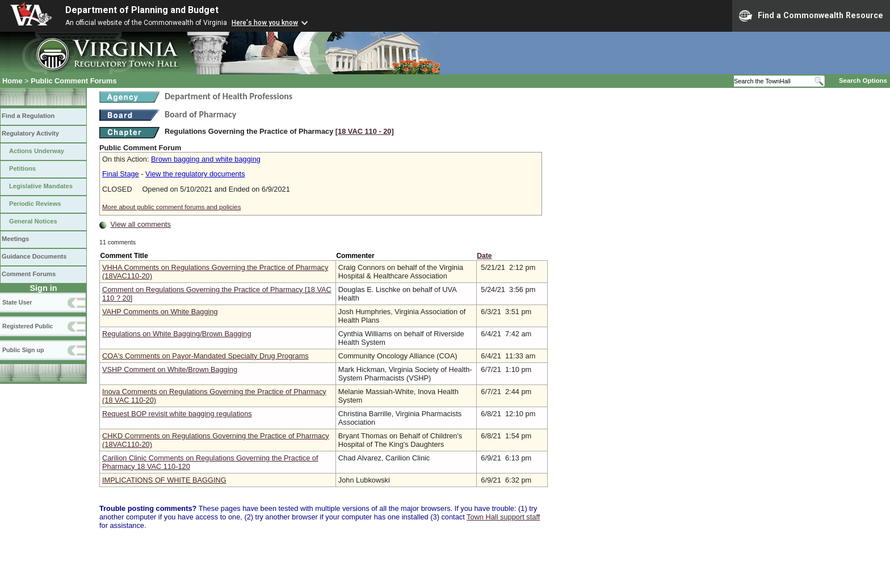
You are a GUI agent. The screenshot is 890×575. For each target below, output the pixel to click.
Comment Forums (29, 273)
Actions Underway (36, 150)
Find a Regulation (28, 115)
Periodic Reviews (35, 203)
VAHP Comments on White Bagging (160, 311)
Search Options (863, 80)
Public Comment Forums (73, 81)
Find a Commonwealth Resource (811, 16)
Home (12, 81)
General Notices (33, 221)
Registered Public (27, 326)
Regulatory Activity (30, 133)
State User (17, 302)
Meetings (15, 238)
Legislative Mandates (41, 186)
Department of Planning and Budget (142, 10)
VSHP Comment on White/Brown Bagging (169, 369)
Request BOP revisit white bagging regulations (177, 413)
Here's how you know (265, 23)
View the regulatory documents (195, 174)
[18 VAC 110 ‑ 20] (364, 131)
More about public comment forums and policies (171, 207)
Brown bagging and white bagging (206, 159)
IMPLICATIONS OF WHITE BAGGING (164, 480)
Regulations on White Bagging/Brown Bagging (176, 333)
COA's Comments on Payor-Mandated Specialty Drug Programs (205, 356)
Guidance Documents (34, 256)
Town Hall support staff (503, 517)
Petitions (22, 168)
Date (484, 256)
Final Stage (120, 174)
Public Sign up (23, 349)
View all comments (141, 224)
